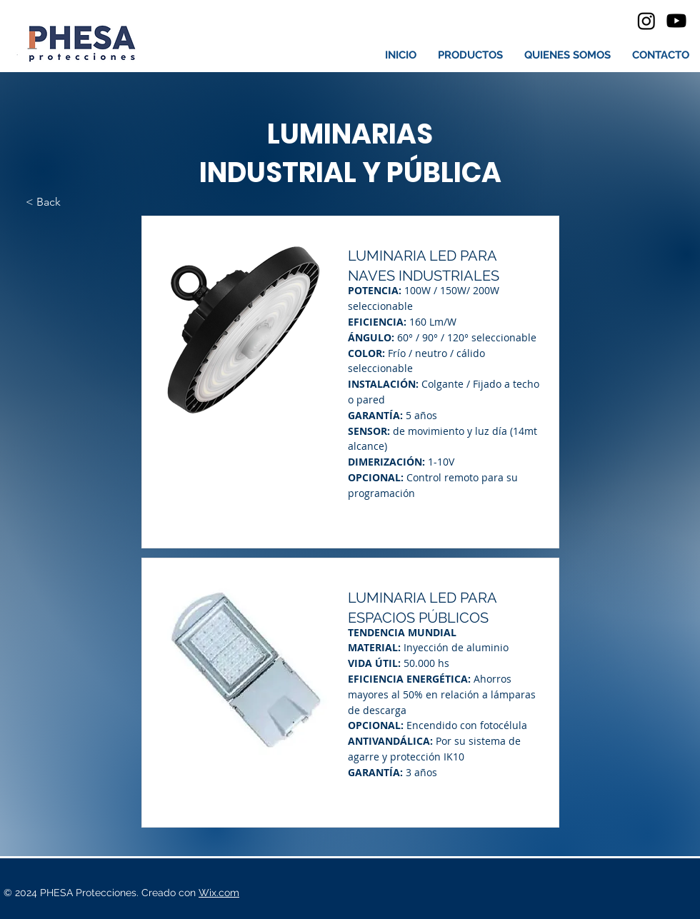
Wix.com (219, 892)
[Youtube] (676, 20)
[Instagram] (646, 20)
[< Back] (73, 202)
